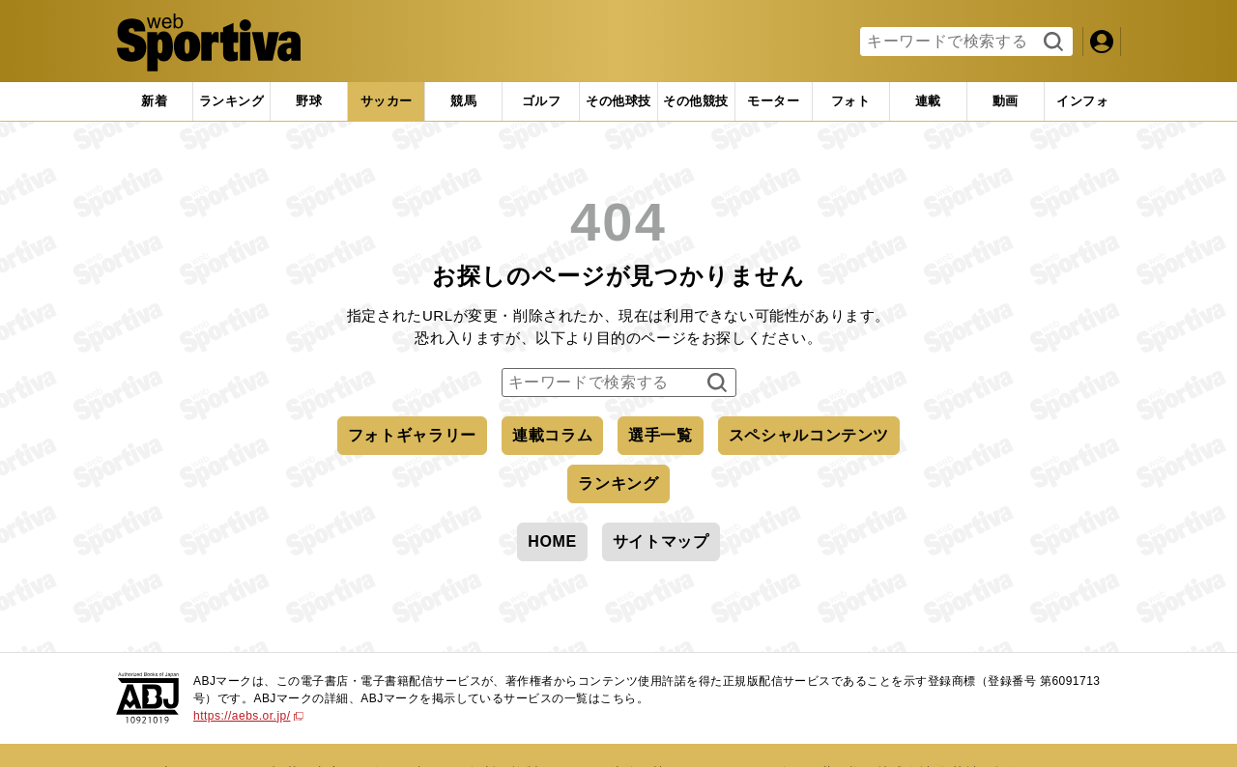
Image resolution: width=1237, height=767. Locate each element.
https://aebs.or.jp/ (248, 716)
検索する (1051, 42)
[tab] (309, 101)
